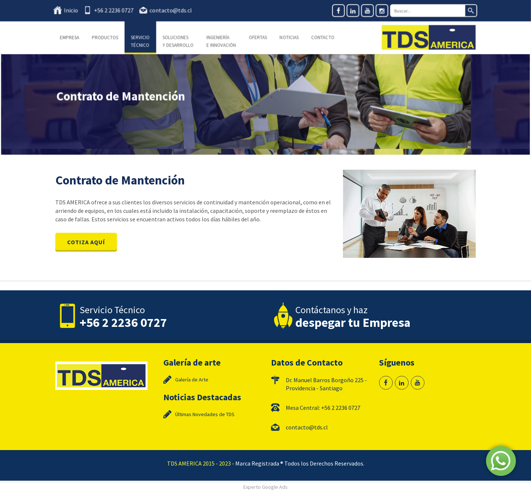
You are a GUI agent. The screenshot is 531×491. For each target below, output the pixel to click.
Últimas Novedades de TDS (205, 414)
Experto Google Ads (265, 487)
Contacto (321, 37)
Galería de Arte (191, 379)
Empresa (72, 37)
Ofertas (258, 37)
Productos (108, 37)
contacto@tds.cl (172, 10)
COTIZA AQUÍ (86, 242)
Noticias (289, 37)
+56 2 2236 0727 (116, 10)
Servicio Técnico (142, 41)
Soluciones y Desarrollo (179, 41)
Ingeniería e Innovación (221, 41)
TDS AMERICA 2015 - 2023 (199, 463)
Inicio (74, 10)
